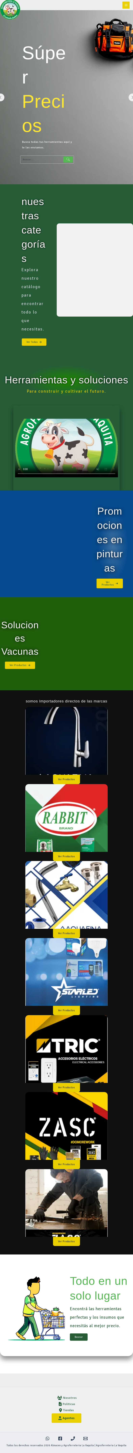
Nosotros (66, 1398)
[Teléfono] (73, 1438)
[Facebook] (60, 1438)
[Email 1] (85, 1438)
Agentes (66, 1418)
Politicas (66, 1404)
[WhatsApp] (47, 1438)
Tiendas (66, 1410)
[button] (34, 342)
